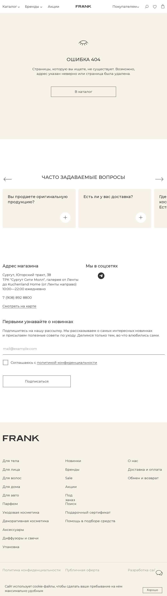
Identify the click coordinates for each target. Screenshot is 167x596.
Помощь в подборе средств (90, 521)
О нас (133, 461)
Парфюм (10, 504)
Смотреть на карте (19, 306)
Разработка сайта (144, 570)
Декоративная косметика (26, 521)
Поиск (70, 504)
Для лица (11, 469)
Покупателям (125, 6)
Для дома (11, 487)
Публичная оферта (82, 570)
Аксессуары (13, 530)
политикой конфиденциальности (67, 362)
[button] (65, 217)
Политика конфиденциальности (32, 570)
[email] (84, 349)
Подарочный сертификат (88, 512)
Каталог (10, 6)
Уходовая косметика (21, 512)
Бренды (32, 6)
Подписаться (37, 381)
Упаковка (11, 547)
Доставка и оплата (145, 469)
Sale (68, 478)
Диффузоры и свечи (21, 538)
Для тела (11, 461)
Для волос (12, 478)
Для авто (11, 495)
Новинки (73, 461)
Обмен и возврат (143, 478)
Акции (53, 6)
